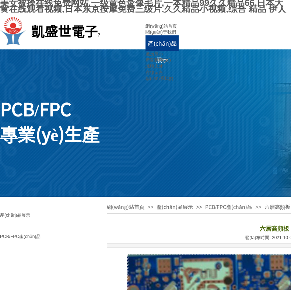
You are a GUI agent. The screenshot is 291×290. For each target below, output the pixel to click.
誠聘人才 (154, 66)
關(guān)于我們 (161, 32)
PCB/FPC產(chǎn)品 (20, 236)
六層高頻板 (277, 206)
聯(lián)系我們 (159, 78)
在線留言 (154, 72)
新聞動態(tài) (158, 60)
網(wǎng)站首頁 (161, 26)
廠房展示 (154, 53)
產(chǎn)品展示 (175, 206)
